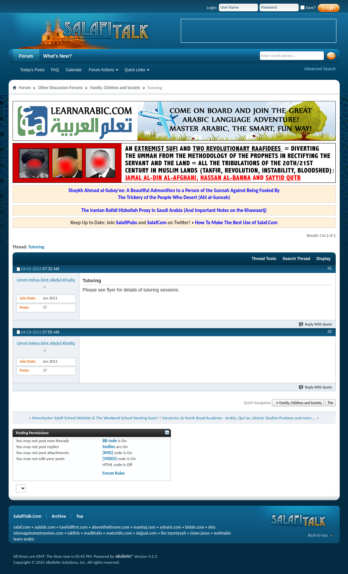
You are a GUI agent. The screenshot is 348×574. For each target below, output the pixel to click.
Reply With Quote (315, 324)
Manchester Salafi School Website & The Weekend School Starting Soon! (95, 417)
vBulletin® (124, 556)
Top (330, 403)
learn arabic (24, 539)
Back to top (318, 535)
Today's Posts (32, 70)
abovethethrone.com (110, 527)
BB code (109, 440)
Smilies (108, 446)
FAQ (55, 70)
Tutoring (36, 247)
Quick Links (135, 70)
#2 (329, 331)
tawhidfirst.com (74, 527)
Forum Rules (113, 473)
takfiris (74, 533)
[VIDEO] (109, 458)
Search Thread (296, 258)
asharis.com (170, 527)
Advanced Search (320, 69)
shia (212, 527)
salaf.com (22, 527)
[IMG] (107, 452)
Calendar (74, 70)
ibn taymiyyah (173, 533)
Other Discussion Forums (60, 87)
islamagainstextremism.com (39, 533)
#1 (329, 268)
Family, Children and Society (115, 87)
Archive (59, 516)
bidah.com (194, 527)
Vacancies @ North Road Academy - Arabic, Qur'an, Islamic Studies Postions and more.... (239, 417)
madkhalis (93, 533)
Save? (308, 7)
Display (324, 258)
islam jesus (200, 533)
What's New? (57, 56)
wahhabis (222, 533)
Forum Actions (101, 70)
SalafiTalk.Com (27, 516)
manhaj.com (144, 527)
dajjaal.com (146, 533)
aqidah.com (44, 527)
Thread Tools (264, 258)
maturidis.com (119, 533)
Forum (26, 56)
